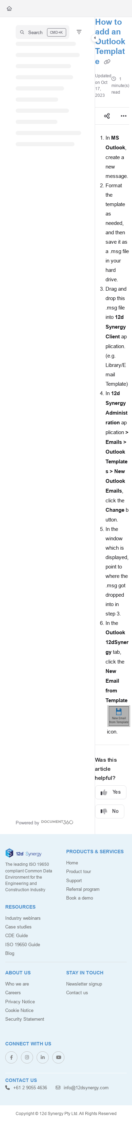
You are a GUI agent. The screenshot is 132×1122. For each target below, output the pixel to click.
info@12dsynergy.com (82, 1087)
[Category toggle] (95, 38)
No (110, 811)
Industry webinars (23, 918)
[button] (42, 32)
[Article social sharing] (106, 115)
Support (74, 880)
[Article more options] (123, 115)
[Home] (9, 8)
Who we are (17, 984)
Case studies (18, 926)
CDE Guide (16, 935)
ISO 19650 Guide (22, 944)
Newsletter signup (84, 984)
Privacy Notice (20, 1001)
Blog (9, 953)
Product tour (78, 871)
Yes (111, 792)
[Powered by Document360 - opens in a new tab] (44, 822)
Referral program (83, 889)
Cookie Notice (19, 1010)
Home (72, 862)
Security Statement (24, 1019)
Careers (13, 992)
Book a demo (79, 898)
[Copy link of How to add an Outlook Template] (107, 62)
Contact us (77, 992)
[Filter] (79, 32)
